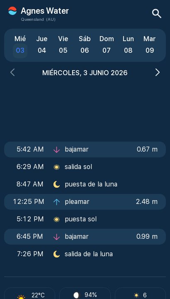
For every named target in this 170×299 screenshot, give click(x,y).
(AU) (51, 19)
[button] (12, 73)
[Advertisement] (85, 106)
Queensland (32, 19)
